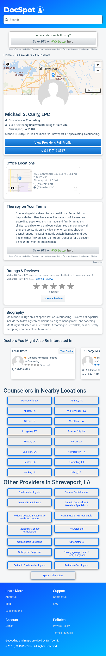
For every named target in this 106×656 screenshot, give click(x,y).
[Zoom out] (98, 70)
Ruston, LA (29, 441)
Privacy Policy (61, 625)
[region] (53, 77)
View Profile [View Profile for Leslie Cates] (66, 351)
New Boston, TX (76, 451)
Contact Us (59, 596)
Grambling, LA (76, 462)
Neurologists (77, 528)
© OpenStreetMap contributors (39, 64)
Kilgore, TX (29, 410)
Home (7, 55)
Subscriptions (13, 610)
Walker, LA (29, 472)
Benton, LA (29, 462)
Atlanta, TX (77, 400)
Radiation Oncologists (77, 565)
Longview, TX (29, 431)
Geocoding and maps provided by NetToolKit (32, 640)
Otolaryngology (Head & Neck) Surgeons (76, 553)
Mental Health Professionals (76, 515)
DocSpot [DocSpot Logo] (22, 9)
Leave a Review (44, 278)
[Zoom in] (98, 64)
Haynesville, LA (29, 400)
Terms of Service (63, 632)
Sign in (9, 625)
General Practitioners (29, 502)
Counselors (42, 55)
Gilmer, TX (29, 421)
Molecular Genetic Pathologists (30, 530)
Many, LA (76, 472)
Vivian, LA (76, 441)
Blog (8, 603)
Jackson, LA (29, 451)
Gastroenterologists (30, 492)
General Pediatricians (76, 492)
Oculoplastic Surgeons (29, 541)
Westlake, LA (76, 421)
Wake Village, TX (76, 410)
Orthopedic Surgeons (29, 552)
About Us (10, 596)
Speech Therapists (53, 575)
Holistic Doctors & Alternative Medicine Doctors (30, 517)
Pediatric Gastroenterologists (30, 565)
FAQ (55, 603)
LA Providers (23, 55)
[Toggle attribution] (7, 64)
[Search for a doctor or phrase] (53, 19)
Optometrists (76, 541)
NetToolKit (16, 64)
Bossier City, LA (76, 431)
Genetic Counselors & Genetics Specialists (76, 504)
